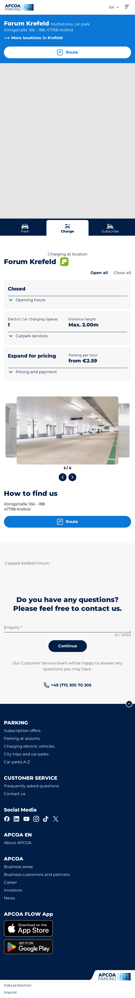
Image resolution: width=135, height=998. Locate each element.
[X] (56, 819)
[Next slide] (72, 477)
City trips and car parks (26, 754)
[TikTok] (46, 819)
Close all (122, 272)
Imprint (10, 992)
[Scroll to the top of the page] (129, 703)
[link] (67, 685)
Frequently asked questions (31, 786)
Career (10, 882)
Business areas (18, 866)
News (9, 898)
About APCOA (17, 842)
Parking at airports (22, 738)
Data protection (17, 985)
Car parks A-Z (17, 762)
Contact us (14, 793)
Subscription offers (22, 730)
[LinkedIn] (17, 819)
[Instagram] (36, 819)
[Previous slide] (63, 477)
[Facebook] (7, 819)
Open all (99, 272)
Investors (13, 890)
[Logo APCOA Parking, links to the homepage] (19, 7)
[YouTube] (26, 819)
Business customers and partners (37, 874)
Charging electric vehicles (29, 746)
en (114, 7)
